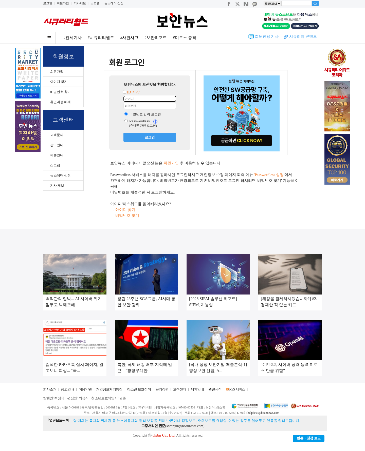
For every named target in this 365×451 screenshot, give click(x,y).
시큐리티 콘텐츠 (303, 36)
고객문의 (56, 135)
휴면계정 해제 (60, 102)
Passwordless (137, 121)
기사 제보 (57, 185)
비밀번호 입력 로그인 (142, 114)
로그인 (47, 3)
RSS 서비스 (237, 389)
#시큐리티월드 (101, 37)
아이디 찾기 (58, 82)
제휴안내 (56, 155)
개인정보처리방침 (109, 389)
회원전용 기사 (267, 36)
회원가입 (63, 3)
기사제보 (80, 3)
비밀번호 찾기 (60, 92)
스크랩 (95, 3)
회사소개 (49, 389)
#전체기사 (72, 37)
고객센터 (179, 389)
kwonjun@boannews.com (184, 426)
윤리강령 (162, 389)
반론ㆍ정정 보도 (309, 438)
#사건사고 (129, 37)
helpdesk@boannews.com (263, 413)
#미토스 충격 (184, 37)
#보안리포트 (155, 37)
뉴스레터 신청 (113, 3)
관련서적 (215, 389)
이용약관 (85, 389)
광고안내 (56, 145)
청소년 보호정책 (139, 389)
